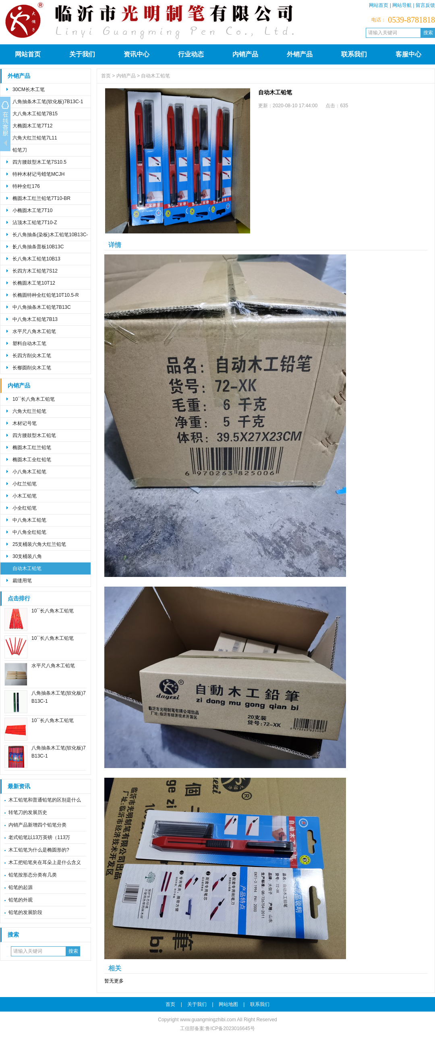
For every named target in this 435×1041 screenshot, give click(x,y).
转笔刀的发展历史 (27, 812)
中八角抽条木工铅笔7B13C (41, 307)
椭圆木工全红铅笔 (31, 459)
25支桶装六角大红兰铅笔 (39, 544)
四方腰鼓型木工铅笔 (34, 435)
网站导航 (402, 5)
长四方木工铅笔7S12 (35, 271)
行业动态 (191, 54)
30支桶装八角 (27, 556)
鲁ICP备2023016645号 (230, 1028)
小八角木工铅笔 (29, 472)
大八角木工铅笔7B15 (35, 114)
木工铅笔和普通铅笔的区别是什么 (44, 800)
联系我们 (354, 54)
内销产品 (245, 54)
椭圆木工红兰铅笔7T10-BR (41, 198)
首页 (106, 76)
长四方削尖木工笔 (31, 355)
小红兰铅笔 (24, 484)
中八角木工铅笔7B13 (35, 319)
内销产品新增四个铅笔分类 (37, 825)
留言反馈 (425, 5)
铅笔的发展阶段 (25, 912)
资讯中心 (136, 54)
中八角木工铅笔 (29, 520)
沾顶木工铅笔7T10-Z (34, 222)
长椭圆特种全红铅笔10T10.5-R (45, 295)
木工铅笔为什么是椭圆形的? (38, 850)
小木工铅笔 (24, 496)
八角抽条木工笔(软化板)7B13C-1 (47, 101)
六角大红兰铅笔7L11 (34, 138)
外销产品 (300, 54)
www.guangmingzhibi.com (208, 1019)
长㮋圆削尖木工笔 (31, 368)
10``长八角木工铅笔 (33, 399)
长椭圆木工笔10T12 (33, 283)
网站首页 (378, 5)
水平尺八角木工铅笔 (34, 331)
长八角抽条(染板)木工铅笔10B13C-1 (50, 236)
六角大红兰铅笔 (29, 411)
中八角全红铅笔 (29, 532)
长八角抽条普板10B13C (38, 247)
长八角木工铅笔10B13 (36, 259)
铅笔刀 (19, 150)
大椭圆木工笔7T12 (32, 126)
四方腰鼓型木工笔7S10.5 (39, 162)
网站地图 (228, 1004)
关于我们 (82, 54)
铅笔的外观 (20, 900)
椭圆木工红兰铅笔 (31, 447)
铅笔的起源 (20, 887)
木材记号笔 (24, 423)
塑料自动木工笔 (29, 343)
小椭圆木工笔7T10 (32, 210)
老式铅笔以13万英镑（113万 (39, 837)
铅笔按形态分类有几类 (32, 875)
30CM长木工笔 (28, 89)
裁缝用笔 (22, 580)
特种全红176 (26, 186)
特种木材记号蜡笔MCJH (38, 174)
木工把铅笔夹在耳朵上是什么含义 (44, 862)
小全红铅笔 (24, 508)
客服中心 (408, 54)
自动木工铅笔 (26, 568)
